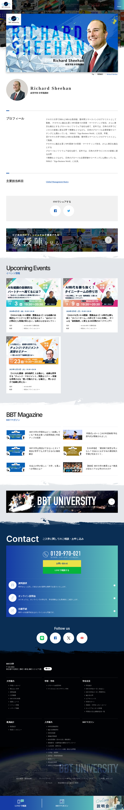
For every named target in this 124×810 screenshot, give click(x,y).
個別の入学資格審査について (57, 765)
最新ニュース (14, 702)
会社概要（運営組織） (24, 778)
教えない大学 (14, 689)
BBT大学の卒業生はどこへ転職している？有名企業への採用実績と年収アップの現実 (44, 435)
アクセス (49, 783)
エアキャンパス (91, 698)
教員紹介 (10, 722)
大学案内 (10, 681)
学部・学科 (49, 681)
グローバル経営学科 (54, 685)
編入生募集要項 (53, 730)
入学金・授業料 (53, 752)
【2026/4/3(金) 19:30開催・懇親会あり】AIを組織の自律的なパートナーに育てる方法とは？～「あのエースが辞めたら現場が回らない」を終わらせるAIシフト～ (32, 318)
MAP (48, 669)
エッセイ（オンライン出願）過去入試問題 (62, 749)
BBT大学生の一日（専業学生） (96, 692)
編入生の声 (89, 695)
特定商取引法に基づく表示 (68, 783)
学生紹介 (89, 685)
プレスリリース (45, 778)
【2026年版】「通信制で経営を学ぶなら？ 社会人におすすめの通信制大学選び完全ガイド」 (101, 451)
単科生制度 (51, 733)
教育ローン (51, 759)
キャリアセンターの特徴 (94, 708)
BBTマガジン (88, 722)
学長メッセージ (15, 685)
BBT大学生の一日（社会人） (95, 689)
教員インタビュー (16, 730)
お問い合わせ (62, 563)
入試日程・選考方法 (54, 746)
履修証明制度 (52, 736)
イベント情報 (14, 705)
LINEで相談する (62, 570)
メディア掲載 (14, 708)
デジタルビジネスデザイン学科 (58, 689)
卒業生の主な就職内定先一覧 (95, 711)
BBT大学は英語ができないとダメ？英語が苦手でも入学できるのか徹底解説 (44, 451)
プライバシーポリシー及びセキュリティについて (75, 778)
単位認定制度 (52, 762)
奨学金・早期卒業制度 (55, 756)
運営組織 (13, 692)
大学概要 (13, 695)
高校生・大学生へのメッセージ (96, 705)
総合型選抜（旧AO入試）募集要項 (59, 739)
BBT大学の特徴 (15, 698)
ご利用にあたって (106, 778)
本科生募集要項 (53, 726)
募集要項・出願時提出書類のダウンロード (62, 743)
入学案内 (48, 722)
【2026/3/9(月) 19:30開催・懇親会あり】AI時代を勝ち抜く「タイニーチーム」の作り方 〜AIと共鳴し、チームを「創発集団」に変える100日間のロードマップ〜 (89, 318)
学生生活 (86, 681)
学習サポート (90, 702)
